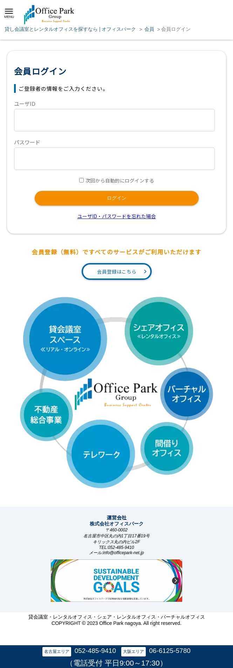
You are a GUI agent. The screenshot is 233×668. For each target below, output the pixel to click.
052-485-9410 (95, 650)
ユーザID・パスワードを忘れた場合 (116, 216)
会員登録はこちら (116, 271)
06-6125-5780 (169, 650)
